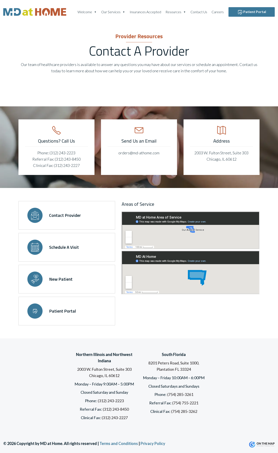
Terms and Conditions (118, 443)
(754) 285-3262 (184, 411)
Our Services (113, 12)
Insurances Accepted (145, 12)
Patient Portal (251, 12)
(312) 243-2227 (67, 165)
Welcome (87, 12)
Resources (175, 12)
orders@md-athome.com (138, 152)
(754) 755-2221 (185, 402)
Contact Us (198, 12)
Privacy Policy (153, 443)
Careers (218, 12)
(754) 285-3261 (180, 394)
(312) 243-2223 (62, 152)
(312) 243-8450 (68, 159)
